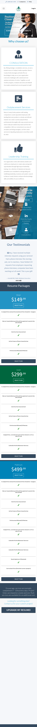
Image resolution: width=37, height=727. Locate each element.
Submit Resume (25, 200)
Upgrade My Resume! (18, 610)
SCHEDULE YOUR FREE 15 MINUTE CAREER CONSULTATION (18, 32)
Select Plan (18, 305)
